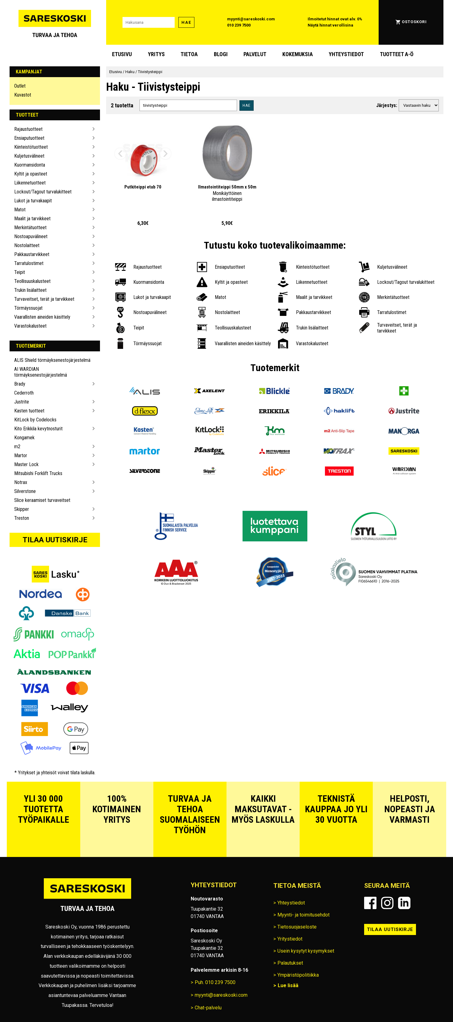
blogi (221, 54)
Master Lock (26, 464)
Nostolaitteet (26, 245)
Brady (19, 384)
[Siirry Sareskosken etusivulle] (55, 22)
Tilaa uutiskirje (55, 540)
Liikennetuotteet (30, 183)
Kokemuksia (297, 54)
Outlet (20, 86)
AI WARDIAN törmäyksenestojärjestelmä (40, 372)
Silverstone (25, 491)
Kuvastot (22, 95)
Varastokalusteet (30, 326)
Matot (20, 210)
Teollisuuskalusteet (32, 281)
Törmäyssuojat (28, 308)
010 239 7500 (239, 25)
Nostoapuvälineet (31, 236)
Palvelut (254, 54)
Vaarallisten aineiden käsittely (42, 317)
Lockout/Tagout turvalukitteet (43, 192)
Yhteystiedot (346, 54)
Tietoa (189, 54)
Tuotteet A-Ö (397, 54)
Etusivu (122, 54)
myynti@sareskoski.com (251, 19)
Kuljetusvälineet (29, 156)
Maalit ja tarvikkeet (32, 218)
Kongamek (24, 438)
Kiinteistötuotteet (31, 147)
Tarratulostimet (29, 263)
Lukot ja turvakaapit (33, 201)
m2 (17, 446)
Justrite (21, 402)
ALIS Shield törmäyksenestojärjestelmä (52, 360)
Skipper (21, 509)
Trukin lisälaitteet (30, 290)
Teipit (19, 272)
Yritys (156, 54)
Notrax (20, 482)
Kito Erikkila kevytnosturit (38, 429)
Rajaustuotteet (28, 129)
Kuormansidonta (29, 165)
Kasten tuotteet (29, 411)
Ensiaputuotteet (29, 138)
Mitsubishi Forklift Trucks (38, 473)
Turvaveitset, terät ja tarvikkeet (44, 299)
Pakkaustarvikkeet (31, 254)
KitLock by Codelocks (35, 420)
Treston (21, 518)
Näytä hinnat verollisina (330, 25)
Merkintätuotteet (30, 227)
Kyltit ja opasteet (30, 174)
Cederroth (24, 393)
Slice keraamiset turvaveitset (42, 500)
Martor (20, 455)
